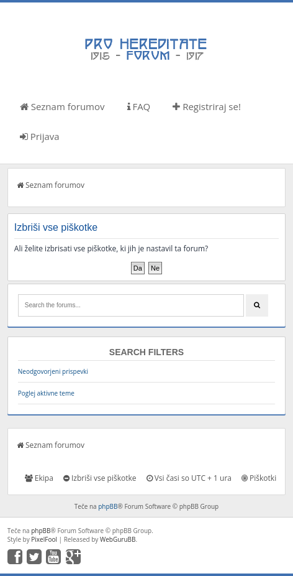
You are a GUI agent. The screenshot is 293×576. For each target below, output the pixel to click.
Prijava (40, 136)
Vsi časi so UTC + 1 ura (189, 478)
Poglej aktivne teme (46, 393)
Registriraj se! (207, 106)
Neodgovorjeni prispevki (53, 371)
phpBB (107, 506)
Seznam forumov (62, 106)
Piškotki (258, 478)
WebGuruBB (118, 539)
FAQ (139, 106)
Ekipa (39, 478)
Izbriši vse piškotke (100, 478)
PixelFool (44, 539)
